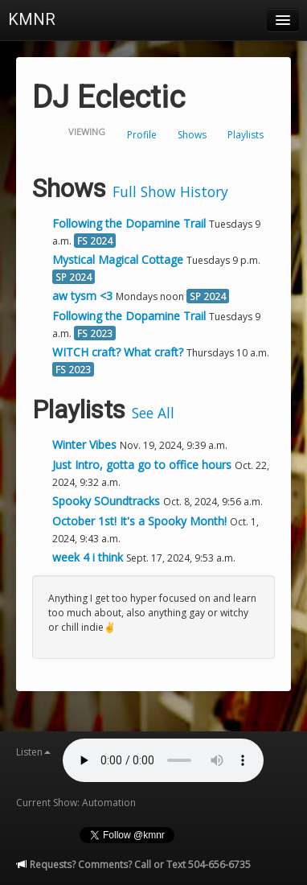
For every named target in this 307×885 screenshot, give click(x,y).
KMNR (31, 19)
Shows (192, 135)
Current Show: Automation (76, 802)
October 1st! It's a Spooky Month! (141, 521)
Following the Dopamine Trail (129, 223)
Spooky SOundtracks (107, 500)
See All (153, 412)
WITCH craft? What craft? (117, 352)
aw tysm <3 (82, 295)
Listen (33, 752)
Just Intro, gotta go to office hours (143, 464)
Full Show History (170, 191)
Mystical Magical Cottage (117, 259)
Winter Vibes (86, 444)
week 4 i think (89, 557)
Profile (142, 135)
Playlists (245, 135)
